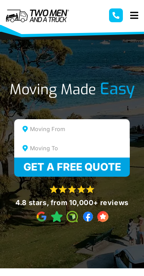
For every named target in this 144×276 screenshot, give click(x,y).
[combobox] (72, 128)
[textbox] (79, 129)
